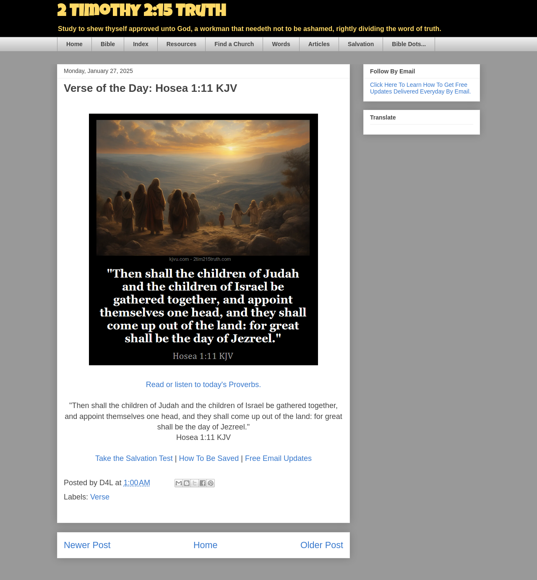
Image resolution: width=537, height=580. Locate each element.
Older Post (321, 545)
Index (141, 44)
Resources (182, 44)
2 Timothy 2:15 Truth (141, 12)
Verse (99, 497)
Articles (319, 44)
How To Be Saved (209, 458)
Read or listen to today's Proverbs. (203, 384)
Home (74, 44)
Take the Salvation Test (134, 458)
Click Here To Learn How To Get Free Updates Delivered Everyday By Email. (420, 88)
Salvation (361, 44)
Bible (108, 44)
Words (281, 44)
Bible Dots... (409, 44)
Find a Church (234, 44)
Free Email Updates (278, 458)
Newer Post (87, 545)
